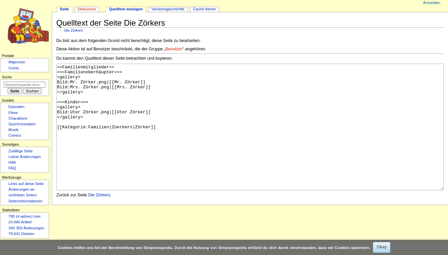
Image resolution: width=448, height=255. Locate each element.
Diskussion (87, 9)
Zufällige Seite (20, 151)
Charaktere (17, 118)
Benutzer (173, 49)
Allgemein (16, 62)
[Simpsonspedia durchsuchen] (24, 85)
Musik (13, 130)
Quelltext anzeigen (126, 9)
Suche (7, 77)
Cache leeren (204, 9)
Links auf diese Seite (26, 184)
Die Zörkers (73, 30)
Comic (13, 68)
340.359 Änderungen (26, 228)
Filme (13, 113)
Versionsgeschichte (167, 9)
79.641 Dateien (21, 234)
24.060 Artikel (19, 222)
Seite (64, 9)
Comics (14, 135)
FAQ (12, 168)
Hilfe (12, 162)
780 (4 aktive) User (24, 216)
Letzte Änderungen (24, 157)
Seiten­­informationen (25, 201)
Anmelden (432, 3)
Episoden (16, 107)
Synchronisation (22, 124)
